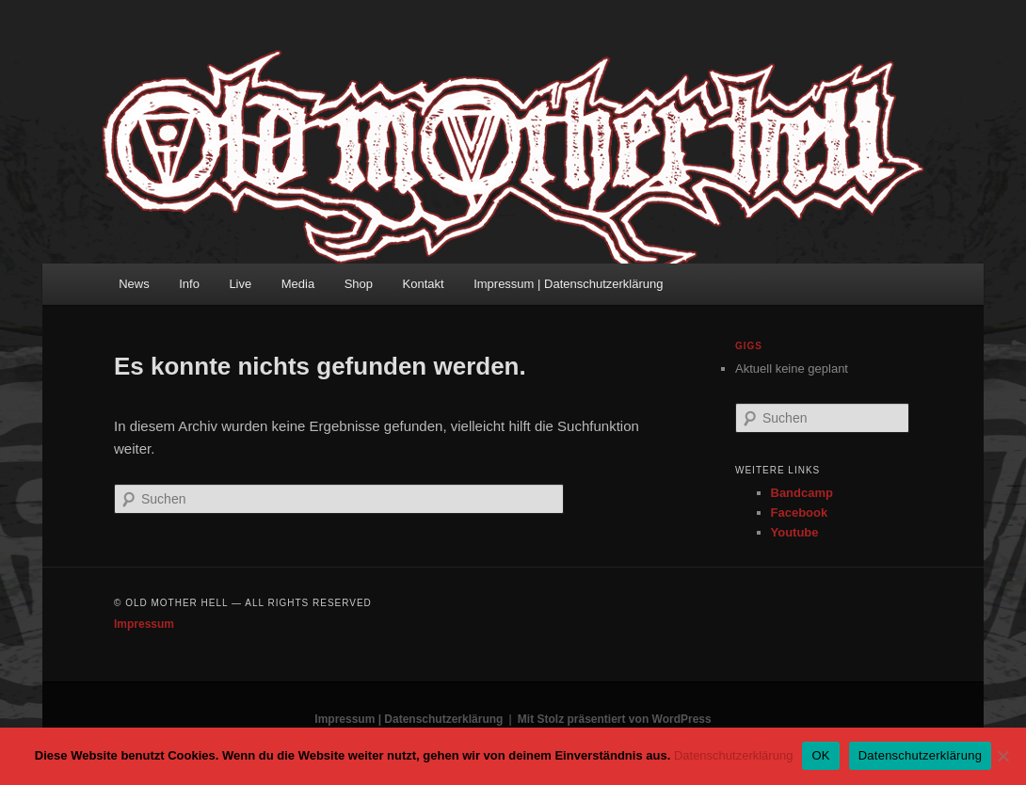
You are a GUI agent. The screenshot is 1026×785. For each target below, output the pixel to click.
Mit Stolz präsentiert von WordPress (615, 719)
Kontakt (423, 284)
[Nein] (1002, 755)
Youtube (795, 532)
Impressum (144, 624)
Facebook (799, 512)
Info (189, 284)
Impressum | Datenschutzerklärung (568, 284)
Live (240, 284)
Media (297, 284)
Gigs (748, 346)
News (134, 284)
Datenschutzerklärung (733, 755)
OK (820, 755)
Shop (359, 284)
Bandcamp (802, 493)
